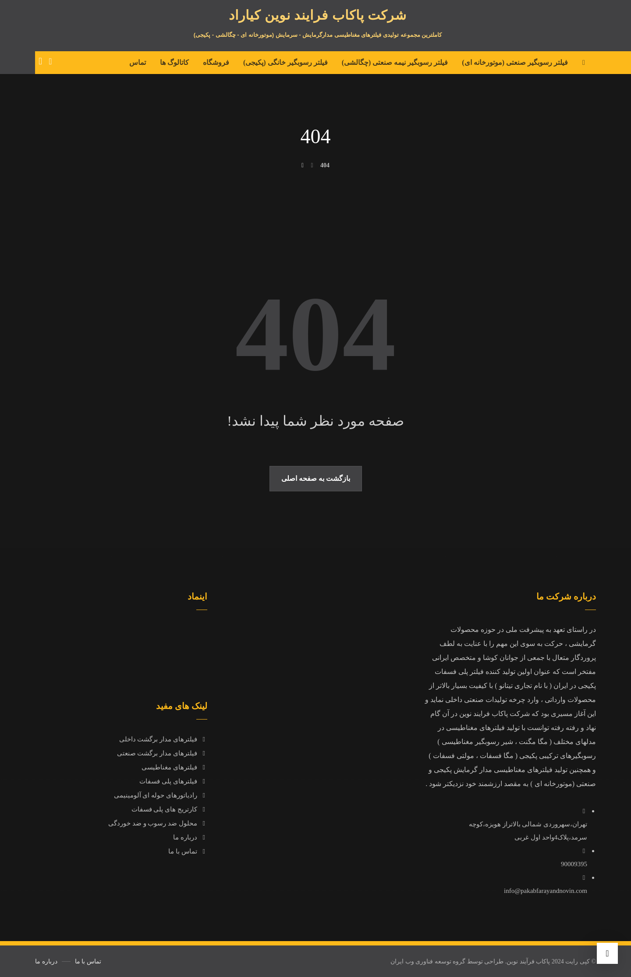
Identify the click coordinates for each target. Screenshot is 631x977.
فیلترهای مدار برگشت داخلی (163, 739)
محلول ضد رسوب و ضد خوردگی (157, 823)
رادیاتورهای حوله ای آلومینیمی (160, 795)
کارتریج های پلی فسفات (169, 809)
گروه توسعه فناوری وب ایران (427, 961)
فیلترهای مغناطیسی (174, 767)
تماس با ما (187, 851)
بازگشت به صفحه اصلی (315, 478)
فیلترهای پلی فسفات (173, 781)
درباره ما (190, 837)
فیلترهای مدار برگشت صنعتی (162, 753)
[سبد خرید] (40, 60)
